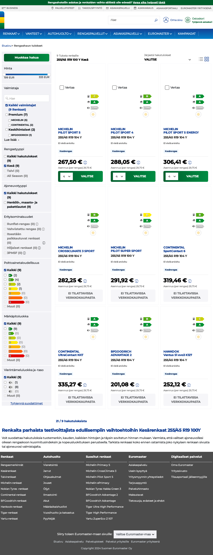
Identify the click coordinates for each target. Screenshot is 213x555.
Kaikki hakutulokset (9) (22, 158)
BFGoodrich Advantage (101, 500)
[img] (95, 114)
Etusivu (58, 541)
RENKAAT (10, 33)
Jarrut (47, 471)
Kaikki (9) (14, 270)
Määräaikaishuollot (55, 506)
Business (10, 8)
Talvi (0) (13, 171)
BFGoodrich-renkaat (14, 500)
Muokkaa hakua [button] (27, 57)
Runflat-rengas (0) (21, 224)
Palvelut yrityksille (117, 541)
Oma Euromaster (182, 465)
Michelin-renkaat (11, 483)
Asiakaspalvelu (117, 8)
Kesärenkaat (8, 471)
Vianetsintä (50, 465)
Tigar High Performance (101, 512)
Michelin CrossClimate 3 (101, 471)
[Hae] (130, 20)
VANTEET (32, 33)
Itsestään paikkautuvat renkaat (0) (23, 238)
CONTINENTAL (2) (22, 125)
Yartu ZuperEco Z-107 (99, 518)
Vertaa (69, 87)
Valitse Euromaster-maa (133, 534)
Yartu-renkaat (9, 518)
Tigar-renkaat (9, 512)
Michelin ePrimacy (97, 483)
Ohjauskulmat (52, 477)
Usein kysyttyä (138, 471)
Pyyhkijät (49, 518)
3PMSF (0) (14, 253)
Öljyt (46, 488)
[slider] (4, 74)
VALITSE (87, 176)
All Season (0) (17, 176)
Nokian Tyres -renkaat (14, 488)
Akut (46, 500)
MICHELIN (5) (19, 120)
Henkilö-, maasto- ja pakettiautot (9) (22, 205)
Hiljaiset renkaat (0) (22, 248)
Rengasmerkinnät (12, 465)
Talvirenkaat (8, 477)
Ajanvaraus (143, 8)
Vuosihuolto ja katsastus (58, 512)
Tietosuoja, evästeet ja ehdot (146, 500)
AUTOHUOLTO (58, 33)
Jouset (47, 483)
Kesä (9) (13, 166)
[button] (37, 224)
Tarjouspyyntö (89, 8)
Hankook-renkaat (11, 506)
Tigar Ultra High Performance (104, 506)
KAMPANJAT (187, 33)
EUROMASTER (158, 33)
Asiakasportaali (167, 8)
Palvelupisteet (62, 8)
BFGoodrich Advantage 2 (102, 494)
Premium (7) (18, 114)
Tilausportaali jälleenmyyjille (189, 477)
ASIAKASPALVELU (126, 33)
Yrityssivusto (179, 471)
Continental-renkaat (13, 494)
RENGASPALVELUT (91, 33)
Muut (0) (13, 306)
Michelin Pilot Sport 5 (99, 477)
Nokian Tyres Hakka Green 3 (103, 488)
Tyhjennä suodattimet (26, 403)
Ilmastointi (50, 494)
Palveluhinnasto (139, 488)
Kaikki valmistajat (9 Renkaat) (22, 107)
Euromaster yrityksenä (196, 8)
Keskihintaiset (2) (21, 129)
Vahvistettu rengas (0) (24, 229)
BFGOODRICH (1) (21, 135)
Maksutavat (136, 494)
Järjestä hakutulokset (157, 55)
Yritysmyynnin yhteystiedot (146, 477)
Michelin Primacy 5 (98, 465)
